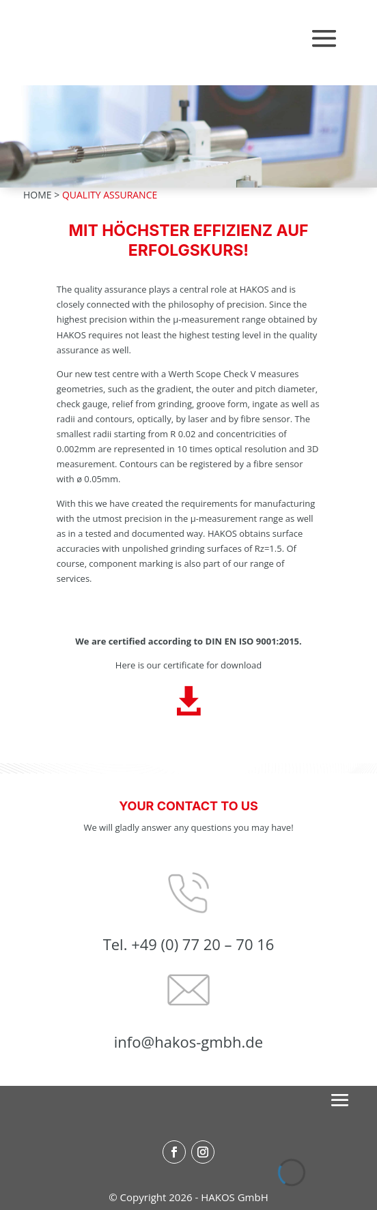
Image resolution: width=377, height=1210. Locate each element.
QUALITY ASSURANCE (109, 194)
